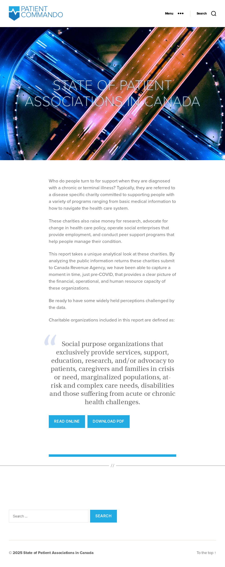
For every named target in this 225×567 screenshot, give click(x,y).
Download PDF (108, 423)
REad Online (67, 423)
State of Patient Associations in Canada (58, 554)
